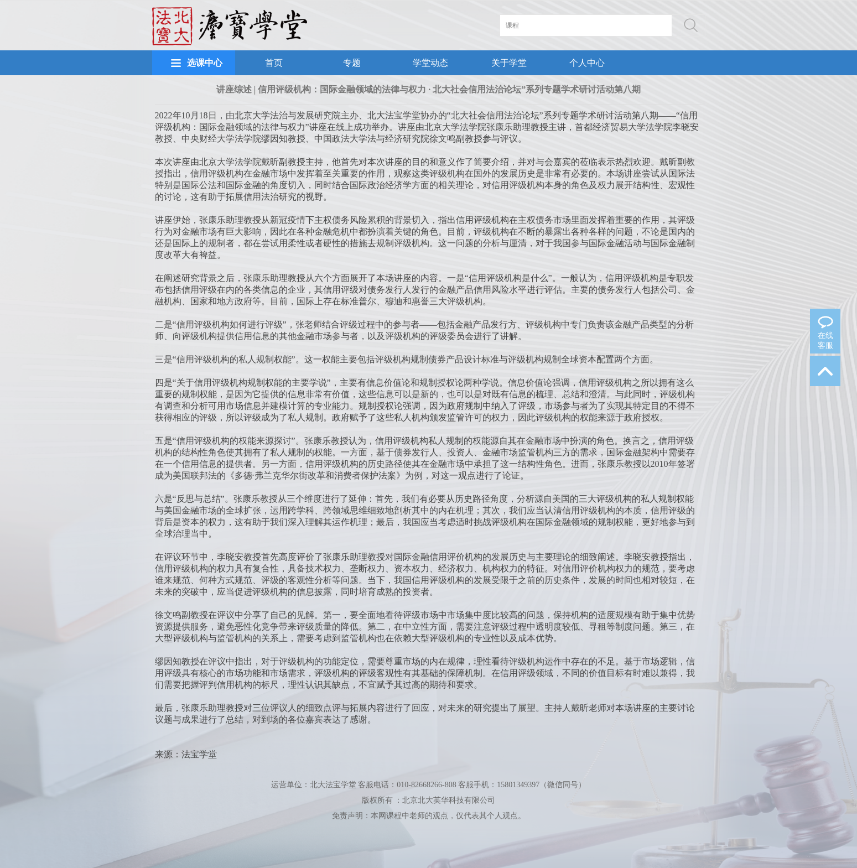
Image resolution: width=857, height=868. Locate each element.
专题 (352, 62)
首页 (274, 62)
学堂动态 (430, 62)
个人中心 (587, 62)
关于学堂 (509, 62)
